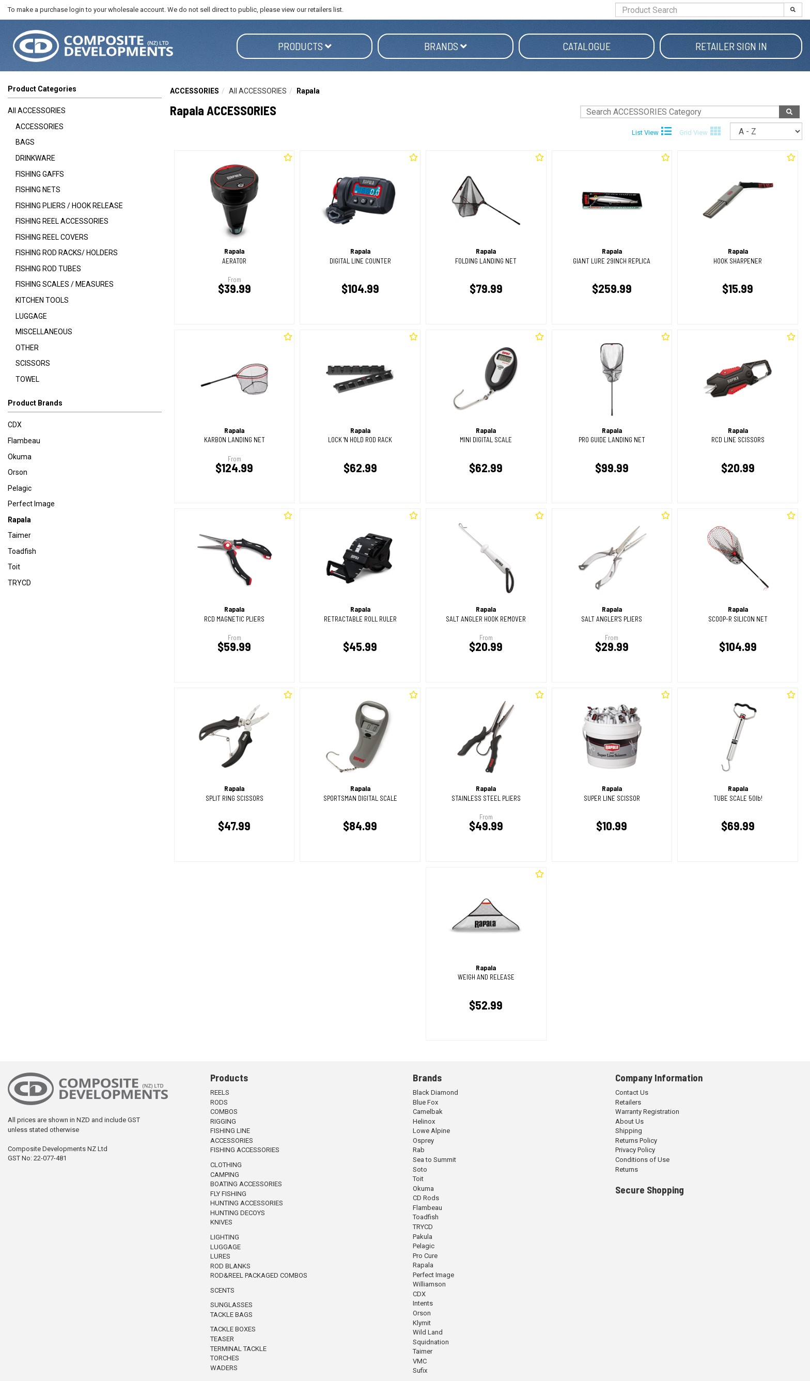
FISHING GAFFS (39, 174)
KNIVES (221, 1222)
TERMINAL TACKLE (238, 1349)
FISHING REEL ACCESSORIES (61, 221)
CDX (15, 425)
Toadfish (22, 551)
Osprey (423, 1140)
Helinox (424, 1121)
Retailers (628, 1102)
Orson (17, 472)
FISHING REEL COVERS (51, 237)
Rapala (19, 520)
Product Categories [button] (42, 89)
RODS (219, 1102)
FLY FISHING (228, 1194)
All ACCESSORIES (37, 110)
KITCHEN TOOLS (42, 300)
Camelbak (428, 1111)
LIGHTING (224, 1237)
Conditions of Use (642, 1159)
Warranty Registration (647, 1111)
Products (305, 46)
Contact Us (631, 1092)
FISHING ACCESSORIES (244, 1150)
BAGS (25, 142)
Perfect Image (31, 504)
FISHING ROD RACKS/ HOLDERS (66, 253)
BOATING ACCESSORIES (246, 1184)
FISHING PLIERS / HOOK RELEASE (69, 205)
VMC (420, 1361)
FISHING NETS (37, 189)
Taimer (19, 535)
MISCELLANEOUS (43, 332)
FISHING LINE (230, 1131)
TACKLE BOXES (233, 1329)
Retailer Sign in (731, 46)
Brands (445, 46)
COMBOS (224, 1111)
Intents (423, 1303)
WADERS (224, 1368)
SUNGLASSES (231, 1305)
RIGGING (223, 1121)
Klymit (422, 1323)
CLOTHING (226, 1165)
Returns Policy (636, 1140)
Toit (14, 567)
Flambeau (24, 441)
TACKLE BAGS (231, 1314)
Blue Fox (425, 1102)
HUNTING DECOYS (237, 1213)
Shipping (628, 1131)
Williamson (429, 1284)
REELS (219, 1092)
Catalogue (587, 46)
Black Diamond (435, 1092)
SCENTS (222, 1290)
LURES (220, 1256)
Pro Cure (425, 1256)
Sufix (420, 1370)
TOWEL (27, 379)
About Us (629, 1121)
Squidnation (431, 1342)
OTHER (27, 348)
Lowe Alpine (431, 1131)
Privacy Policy (635, 1150)
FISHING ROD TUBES (48, 269)
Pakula (422, 1236)
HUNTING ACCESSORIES (246, 1203)
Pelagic (20, 488)
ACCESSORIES (39, 126)
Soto (420, 1169)
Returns (626, 1169)
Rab (419, 1150)
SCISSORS (32, 363)
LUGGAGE (31, 316)
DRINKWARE (35, 158)
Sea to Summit (434, 1159)
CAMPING (224, 1174)
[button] (85, 405)
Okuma (20, 457)
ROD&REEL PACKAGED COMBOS (258, 1275)
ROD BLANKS (230, 1266)
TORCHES (224, 1358)
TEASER (222, 1339)
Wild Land (428, 1332)
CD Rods (426, 1198)
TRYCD (19, 583)
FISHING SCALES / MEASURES (64, 284)
